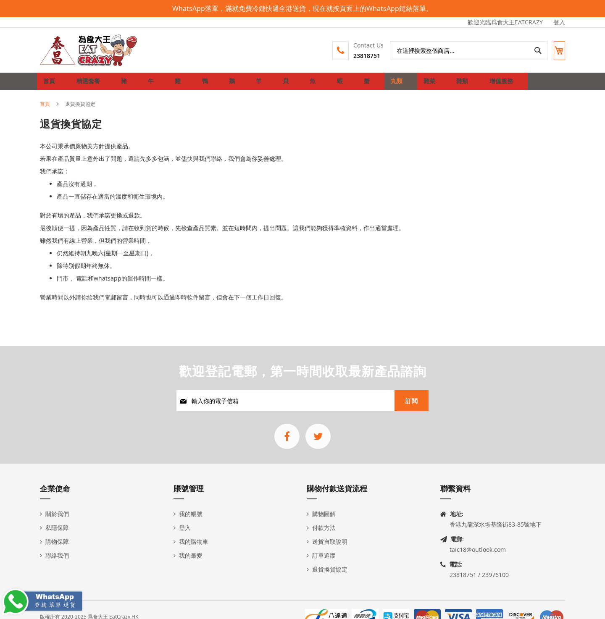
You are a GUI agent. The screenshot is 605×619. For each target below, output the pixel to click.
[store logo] (89, 50)
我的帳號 (191, 514)
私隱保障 (57, 528)
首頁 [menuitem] (51, 84)
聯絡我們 (57, 555)
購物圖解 (324, 514)
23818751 (359, 56)
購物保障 (57, 542)
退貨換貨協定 (329, 569)
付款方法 (324, 528)
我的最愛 (191, 555)
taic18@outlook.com (478, 549)
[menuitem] (86, 84)
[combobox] (461, 50)
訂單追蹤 (324, 555)
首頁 (45, 110)
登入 (559, 22)
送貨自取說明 (329, 542)
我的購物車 (193, 542)
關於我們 (57, 514)
